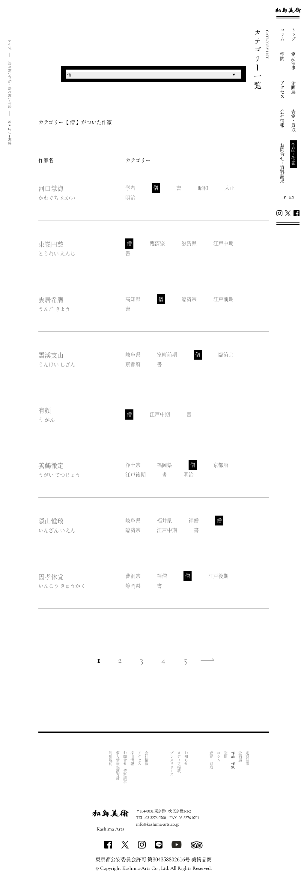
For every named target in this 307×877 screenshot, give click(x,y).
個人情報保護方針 (118, 764)
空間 (282, 56)
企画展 (294, 87)
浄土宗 (133, 464)
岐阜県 (133, 354)
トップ (294, 34)
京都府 (133, 363)
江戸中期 (223, 243)
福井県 (164, 519)
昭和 (203, 188)
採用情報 (132, 757)
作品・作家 (294, 154)
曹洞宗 (133, 575)
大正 (230, 188)
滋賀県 (189, 243)
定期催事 (294, 61)
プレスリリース (171, 762)
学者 (130, 188)
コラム (282, 34)
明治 (130, 197)
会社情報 (282, 118)
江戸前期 (223, 298)
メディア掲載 (179, 760)
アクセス (282, 90)
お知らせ (186, 757)
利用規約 (110, 757)
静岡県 (133, 584)
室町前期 (167, 354)
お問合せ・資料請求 (282, 163)
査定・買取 (294, 120)
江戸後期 (135, 473)
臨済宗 (157, 243)
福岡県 (164, 464)
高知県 (133, 298)
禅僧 (194, 519)
